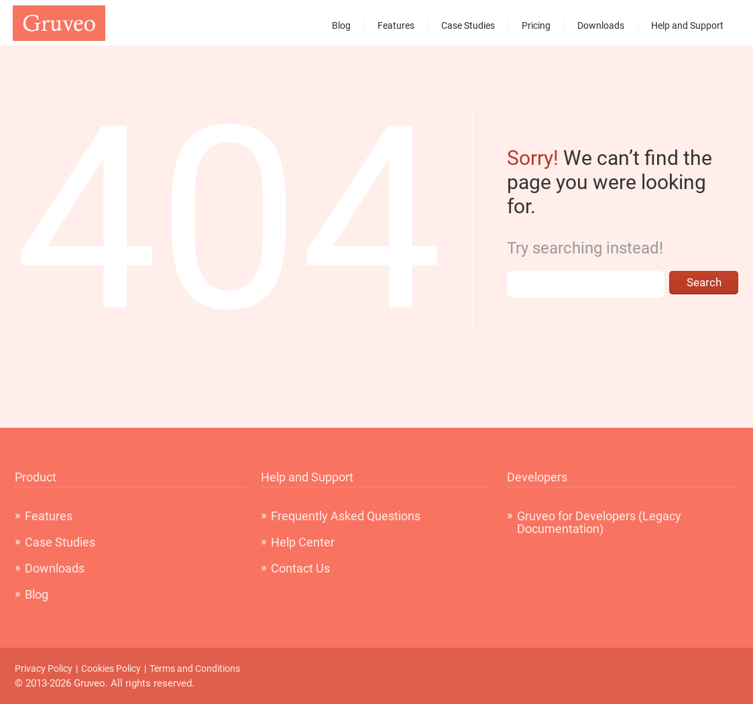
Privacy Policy (43, 668)
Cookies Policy (111, 668)
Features (396, 25)
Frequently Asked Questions (345, 516)
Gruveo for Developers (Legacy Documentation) (599, 522)
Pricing (536, 25)
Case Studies (468, 25)
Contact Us (300, 568)
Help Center (303, 542)
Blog (341, 25)
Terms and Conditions (195, 668)
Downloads (600, 25)
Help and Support (687, 25)
